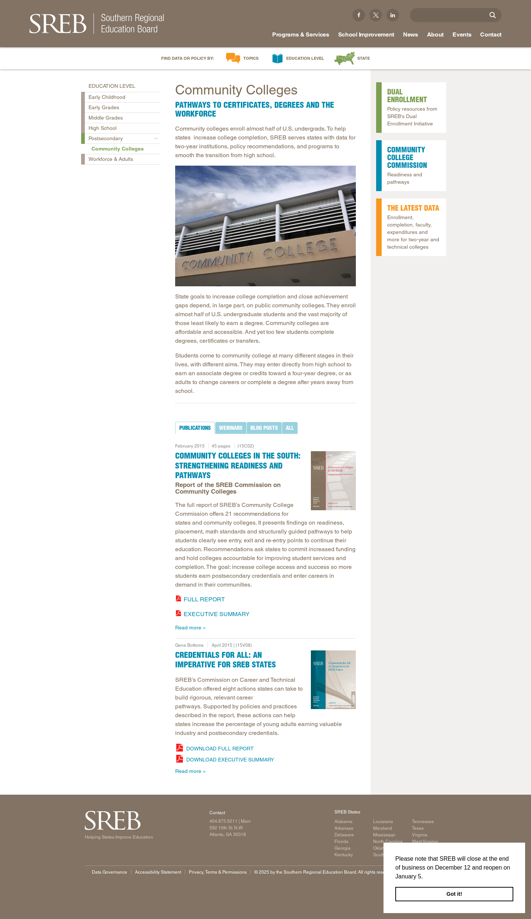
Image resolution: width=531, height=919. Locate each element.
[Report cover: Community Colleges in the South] (333, 480)
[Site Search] (493, 15)
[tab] (195, 428)
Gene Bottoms (189, 645)
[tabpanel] (265, 534)
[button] (425, 877)
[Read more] (265, 226)
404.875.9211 (223, 821)
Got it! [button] (454, 894)
